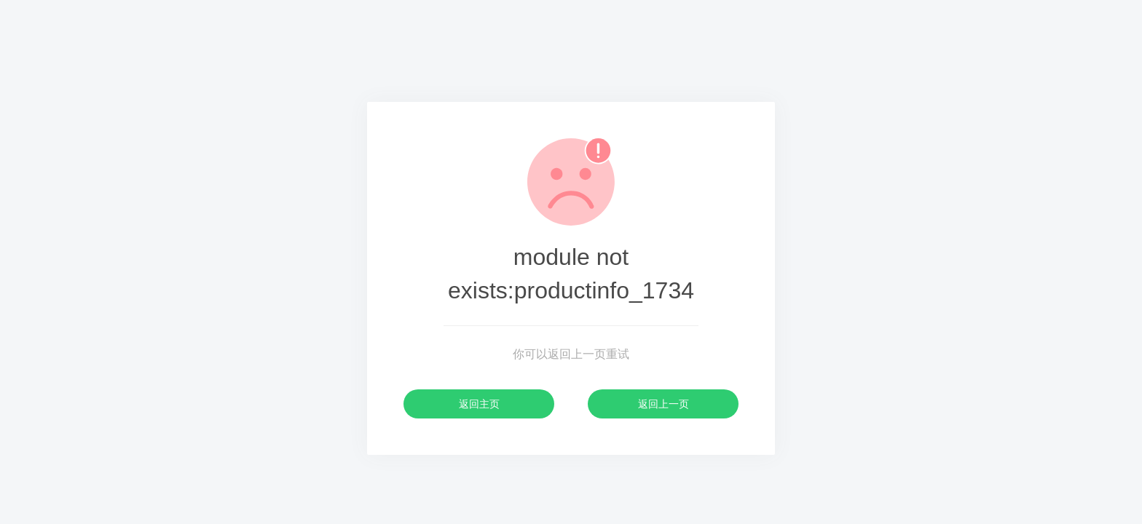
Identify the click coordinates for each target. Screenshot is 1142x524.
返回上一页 (663, 404)
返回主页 (479, 404)
